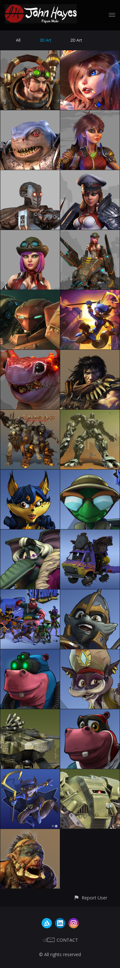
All (18, 40)
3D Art (45, 40)
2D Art (76, 40)
